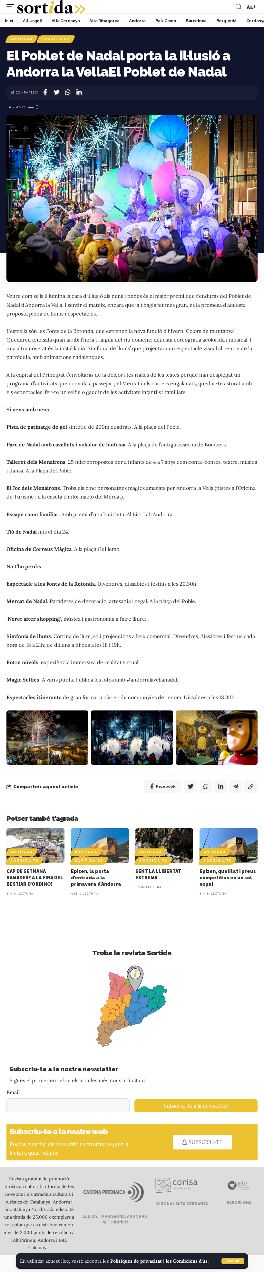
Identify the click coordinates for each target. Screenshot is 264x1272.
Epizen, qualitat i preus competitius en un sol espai (228, 878)
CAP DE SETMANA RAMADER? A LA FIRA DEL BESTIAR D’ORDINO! (34, 878)
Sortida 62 (56, 39)
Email (13, 1092)
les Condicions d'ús (188, 1261)
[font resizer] (250, 6)
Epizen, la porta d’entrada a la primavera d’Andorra (96, 878)
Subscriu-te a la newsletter (196, 1106)
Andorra (21, 39)
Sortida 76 (24, 861)
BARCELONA (238, 1203)
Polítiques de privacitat (136, 1261)
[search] (238, 7)
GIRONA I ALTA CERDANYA (181, 1204)
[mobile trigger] (11, 7)
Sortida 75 (217, 861)
